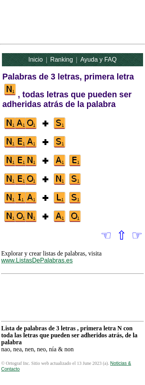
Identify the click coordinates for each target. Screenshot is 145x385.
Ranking (61, 59)
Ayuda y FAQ (98, 59)
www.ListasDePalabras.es (37, 260)
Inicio (35, 59)
